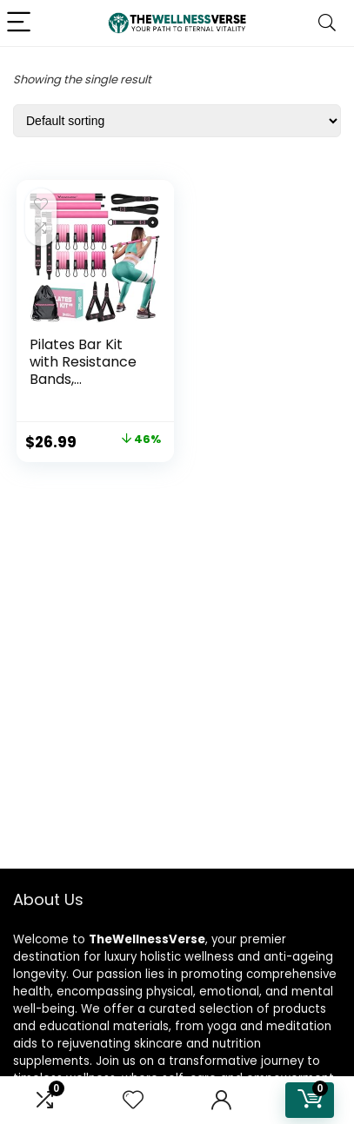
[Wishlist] (133, 1100)
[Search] (327, 23)
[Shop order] (177, 120)
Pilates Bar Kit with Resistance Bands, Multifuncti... (83, 370)
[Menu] (21, 23)
